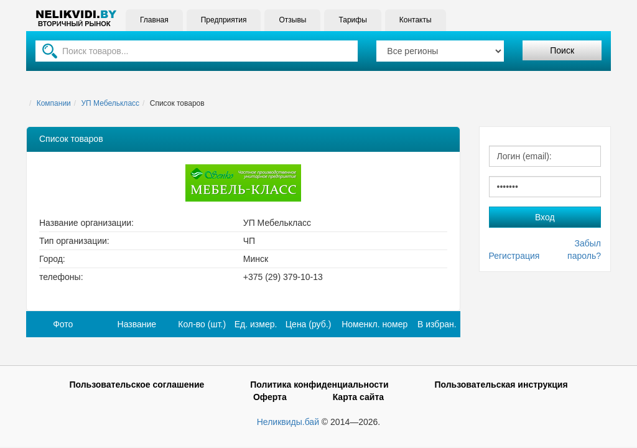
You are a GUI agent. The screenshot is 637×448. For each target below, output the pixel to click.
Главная (154, 20)
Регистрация (514, 256)
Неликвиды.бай (288, 422)
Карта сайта (358, 397)
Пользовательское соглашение (136, 385)
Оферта (270, 397)
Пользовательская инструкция (500, 385)
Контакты (415, 20)
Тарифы (352, 20)
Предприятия (224, 20)
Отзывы (292, 20)
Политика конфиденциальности (319, 385)
